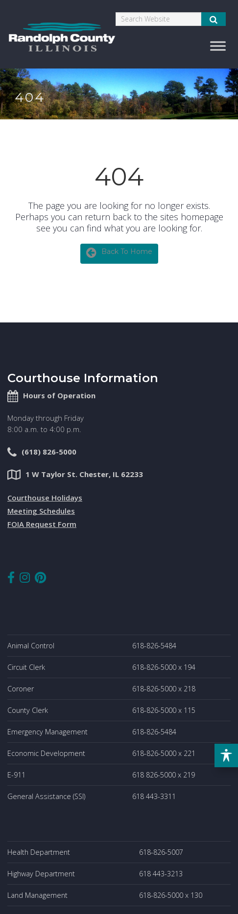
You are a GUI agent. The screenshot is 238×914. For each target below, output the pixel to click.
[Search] (158, 19)
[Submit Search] (213, 19)
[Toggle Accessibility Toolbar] (226, 755)
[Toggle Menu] (218, 45)
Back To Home (119, 252)
